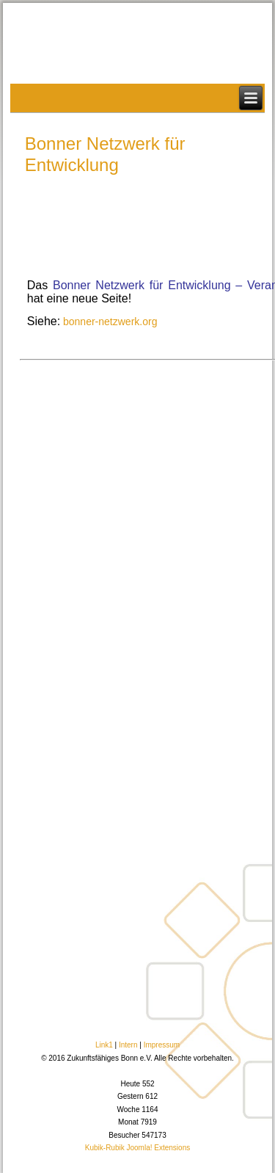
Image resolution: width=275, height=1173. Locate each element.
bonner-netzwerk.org (108, 321)
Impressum (162, 1045)
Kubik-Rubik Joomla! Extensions (137, 1148)
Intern (128, 1045)
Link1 (104, 1045)
